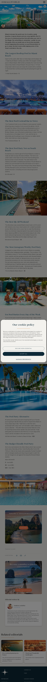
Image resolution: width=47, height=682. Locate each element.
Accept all (23, 354)
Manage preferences (23, 359)
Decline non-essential (23, 348)
